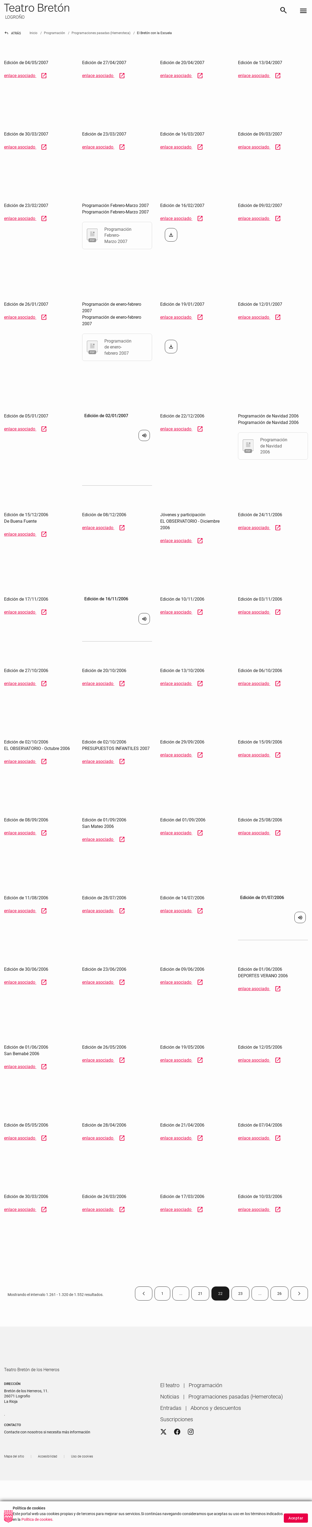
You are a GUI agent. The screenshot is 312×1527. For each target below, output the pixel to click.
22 (223, 1294)
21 (203, 1294)
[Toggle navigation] (303, 11)
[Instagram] (191, 1447)
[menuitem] (169, 1400)
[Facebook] (177, 1447)
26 (282, 1294)
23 (243, 1294)
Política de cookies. (37, 1519)
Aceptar (295, 1518)
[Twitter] (163, 1447)
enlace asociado (25, 75)
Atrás (12, 33)
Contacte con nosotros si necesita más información (47, 1447)
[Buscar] (283, 11)
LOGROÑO (14, 17)
